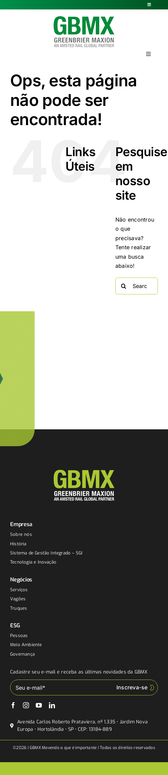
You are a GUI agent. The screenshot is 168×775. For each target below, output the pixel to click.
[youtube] (39, 705)
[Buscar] (123, 286)
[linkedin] (52, 705)
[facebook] (13, 705)
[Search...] (136, 286)
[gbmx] (84, 19)
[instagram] (26, 705)
